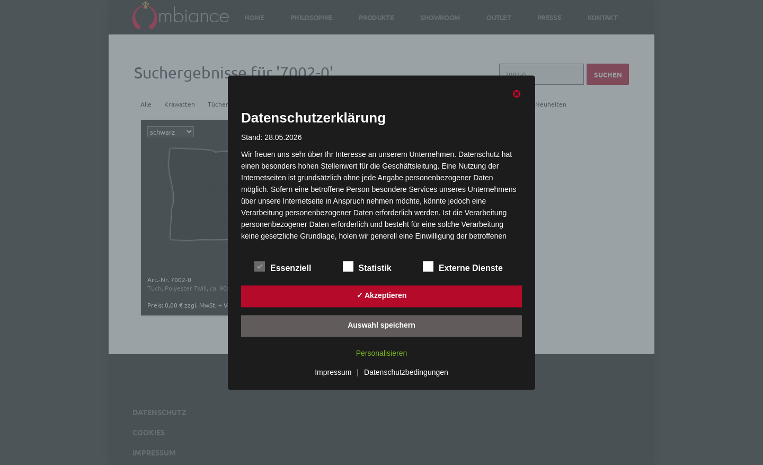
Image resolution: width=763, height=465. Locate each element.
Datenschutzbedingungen (406, 372)
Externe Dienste (463, 266)
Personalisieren (381, 353)
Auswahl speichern (381, 325)
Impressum (333, 372)
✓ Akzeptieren (382, 296)
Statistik (367, 266)
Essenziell (282, 266)
